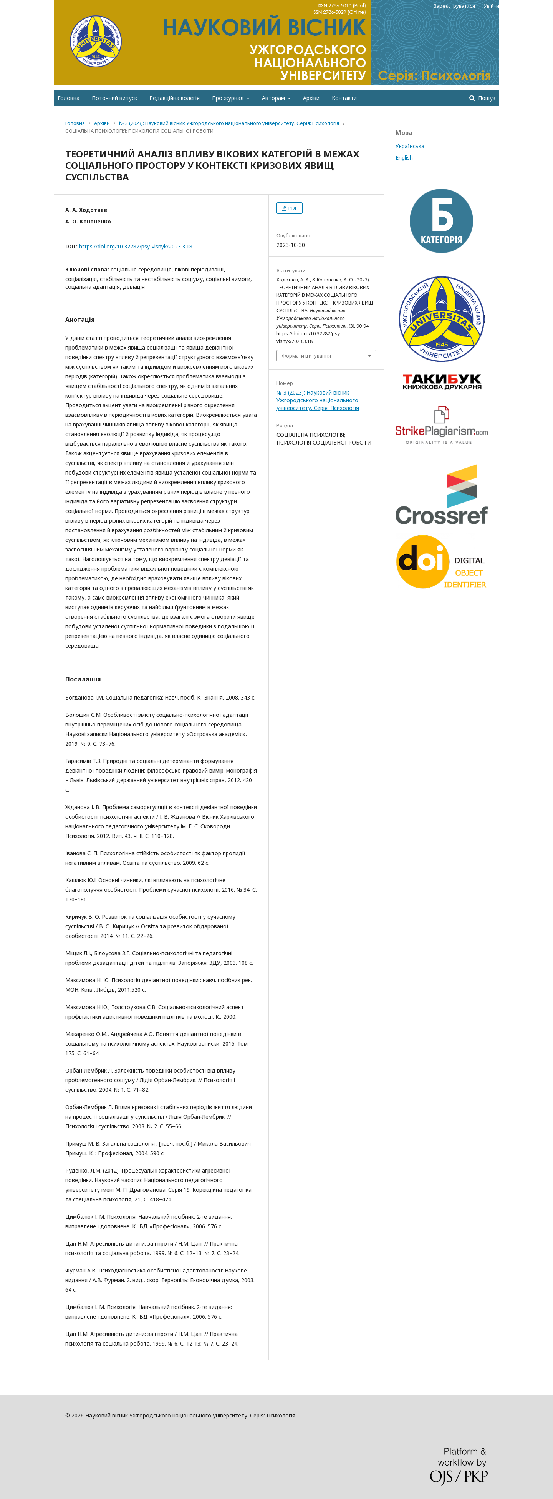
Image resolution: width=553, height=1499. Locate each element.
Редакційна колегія (174, 98)
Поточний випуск (114, 98)
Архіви (311, 98)
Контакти (344, 98)
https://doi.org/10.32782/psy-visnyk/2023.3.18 (135, 246)
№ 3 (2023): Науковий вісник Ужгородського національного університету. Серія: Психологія (229, 123)
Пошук (486, 98)
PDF (292, 208)
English (404, 157)
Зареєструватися (454, 5)
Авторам (274, 98)
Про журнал (228, 98)
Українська (410, 146)
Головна (68, 98)
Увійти (491, 5)
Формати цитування (306, 355)
